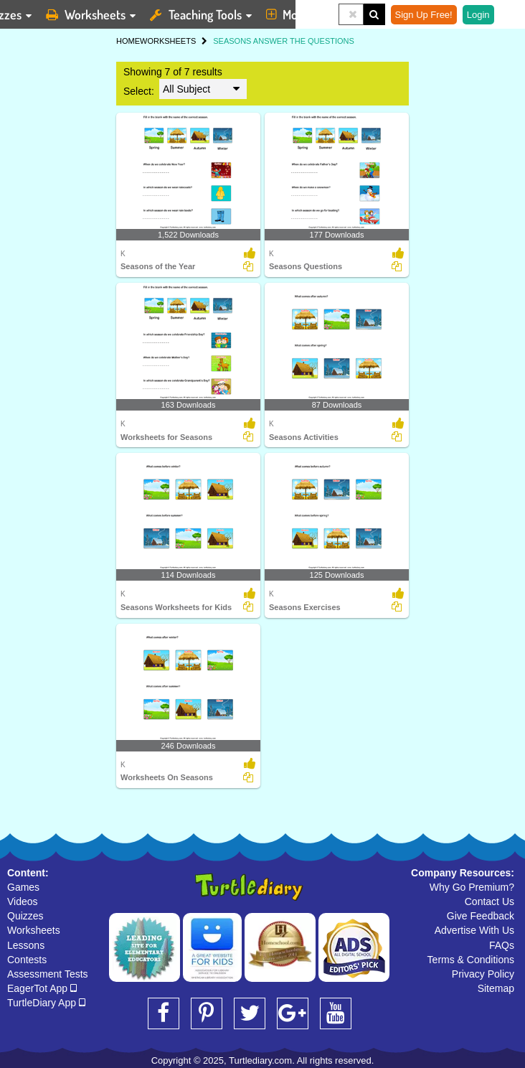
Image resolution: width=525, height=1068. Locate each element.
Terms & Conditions (470, 959)
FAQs (501, 945)
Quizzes (25, 916)
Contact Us (489, 901)
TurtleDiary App (46, 1002)
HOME (128, 41)
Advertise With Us (474, 930)
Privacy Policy (483, 974)
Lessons (25, 945)
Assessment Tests (47, 974)
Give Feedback (480, 916)
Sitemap (496, 988)
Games (23, 887)
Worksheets (33, 930)
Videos (22, 901)
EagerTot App (42, 988)
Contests (27, 959)
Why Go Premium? (472, 887)
